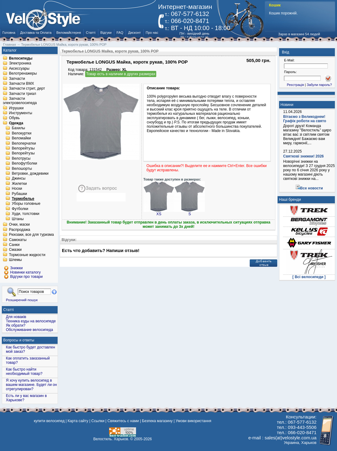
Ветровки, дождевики (30, 173)
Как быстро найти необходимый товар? (24, 371)
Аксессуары (19, 68)
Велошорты (22, 168)
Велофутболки (24, 163)
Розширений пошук (22, 300)
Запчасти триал (22, 93)
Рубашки (19, 194)
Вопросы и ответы (18, 340)
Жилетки (19, 183)
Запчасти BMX (21, 83)
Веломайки (21, 138)
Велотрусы (21, 158)
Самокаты (17, 240)
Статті (90, 32)
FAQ (119, 32)
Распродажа (19, 229)
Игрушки (16, 108)
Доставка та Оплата (35, 32)
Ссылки (97, 421)
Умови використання (193, 421)
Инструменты (20, 113)
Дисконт (134, 32)
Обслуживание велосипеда (29, 330)
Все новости (311, 188)
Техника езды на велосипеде (31, 321)
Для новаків (16, 317)
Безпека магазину (157, 421)
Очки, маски (19, 225)
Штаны (18, 219)
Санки (14, 245)
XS (158, 212)
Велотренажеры (23, 74)
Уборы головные (26, 204)
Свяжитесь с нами (123, 421)
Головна (8, 32)
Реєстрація (295, 85)
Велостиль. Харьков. (111, 439)
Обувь (14, 118)
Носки (17, 189)
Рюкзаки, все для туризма (31, 235)
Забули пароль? (319, 85)
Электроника (20, 63)
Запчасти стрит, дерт (27, 89)
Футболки (20, 209)
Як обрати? (15, 325)
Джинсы (18, 179)
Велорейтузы (23, 148)
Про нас (152, 32)
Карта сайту (78, 421)
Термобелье (23, 198)
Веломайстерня (68, 32)
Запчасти (17, 78)
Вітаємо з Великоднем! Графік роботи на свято (304, 119)
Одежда (16, 123)
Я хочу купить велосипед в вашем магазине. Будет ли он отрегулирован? (31, 384)
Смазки (15, 250)
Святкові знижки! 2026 (303, 156)
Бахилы (18, 128)
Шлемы (15, 260)
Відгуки (106, 32)
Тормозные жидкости (27, 255)
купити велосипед (49, 421)
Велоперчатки (24, 143)
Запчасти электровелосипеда (20, 101)
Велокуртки (21, 133)
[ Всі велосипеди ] (309, 277)
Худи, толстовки (25, 214)
